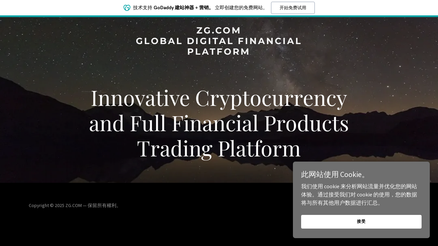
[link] (219, 52)
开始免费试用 (293, 7)
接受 (361, 221)
